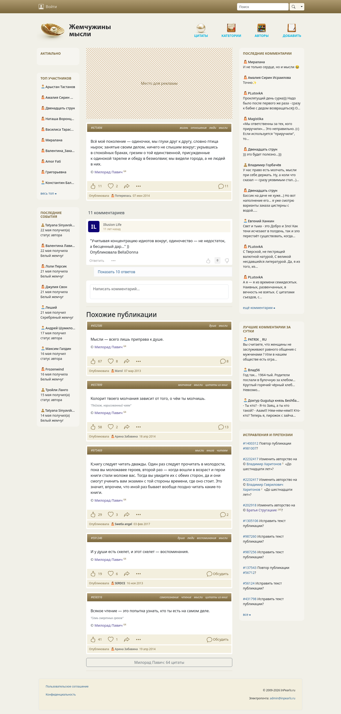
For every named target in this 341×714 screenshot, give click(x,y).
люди (212, 128)
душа (212, 326)
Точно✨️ (250, 82)
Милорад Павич (108, 172)
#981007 (249, 448)
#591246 (96, 538)
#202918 (249, 505)
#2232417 (250, 459)
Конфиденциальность (61, 694)
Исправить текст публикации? (264, 523)
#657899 (96, 385)
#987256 (249, 552)
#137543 (249, 567)
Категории (231, 26)
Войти (48, 6)
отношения (198, 128)
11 (100, 186)
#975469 (96, 450)
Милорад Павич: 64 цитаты (159, 662)
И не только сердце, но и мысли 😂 (271, 67)
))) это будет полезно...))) (262, 154)
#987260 (249, 536)
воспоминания (206, 538)
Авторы (261, 26)
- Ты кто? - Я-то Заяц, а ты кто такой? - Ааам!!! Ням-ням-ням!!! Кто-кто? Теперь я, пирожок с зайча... (271, 410)
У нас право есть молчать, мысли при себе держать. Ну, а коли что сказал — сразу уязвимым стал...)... (271, 175)
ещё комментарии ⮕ (259, 307)
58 (100, 427)
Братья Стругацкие (262, 510)
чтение (186, 597)
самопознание (169, 597)
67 (100, 361)
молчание (184, 385)
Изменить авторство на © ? (270, 464)
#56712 (249, 572)
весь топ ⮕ (48, 193)
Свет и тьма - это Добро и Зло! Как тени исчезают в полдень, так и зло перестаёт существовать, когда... (271, 231)
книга (210, 450)
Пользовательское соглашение (67, 686)
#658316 (96, 597)
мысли (223, 128)
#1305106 (250, 520)
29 (100, 514)
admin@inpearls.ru (282, 698)
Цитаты (201, 26)
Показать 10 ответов (116, 271)
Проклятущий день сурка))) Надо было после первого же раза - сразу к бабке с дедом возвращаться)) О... (272, 103)
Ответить (97, 260)
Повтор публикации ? (267, 446)
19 (100, 573)
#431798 (249, 599)
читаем (222, 450)
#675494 (96, 128)
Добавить (292, 26)
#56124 (249, 583)
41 (100, 639)
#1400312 (250, 443)
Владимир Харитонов (264, 464)
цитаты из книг (216, 385)
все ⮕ (247, 614)
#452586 (96, 326)
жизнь (183, 128)
